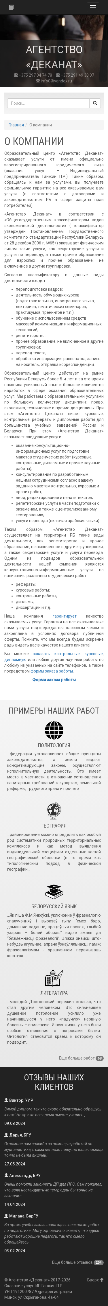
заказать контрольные (56, 653)
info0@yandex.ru (54, 81)
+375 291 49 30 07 (75, 75)
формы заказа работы (52, 671)
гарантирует (65, 616)
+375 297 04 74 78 (33, 75)
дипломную (15, 659)
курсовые (94, 653)
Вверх (95, 1280)
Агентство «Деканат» (29, 1280)
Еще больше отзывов (78, 1262)
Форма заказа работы (54, 679)
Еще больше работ (81, 1058)
